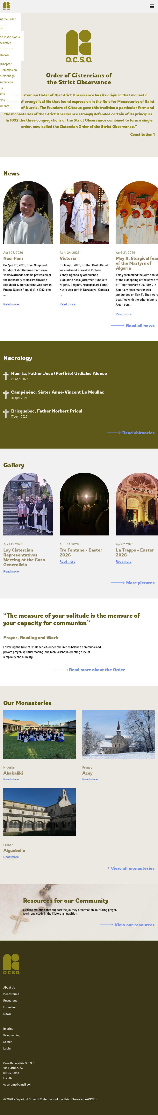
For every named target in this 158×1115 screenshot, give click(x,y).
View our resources (127, 924)
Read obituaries (131, 432)
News (7, 1014)
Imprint (8, 1028)
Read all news (133, 325)
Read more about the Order (90, 669)
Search (7, 1042)
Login (7, 1048)
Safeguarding (11, 1035)
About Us (9, 987)
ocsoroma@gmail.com (17, 1084)
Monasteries (11, 994)
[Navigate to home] (8, 6)
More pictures (133, 582)
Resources (10, 1000)
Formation (9, 1007)
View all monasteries (125, 868)
